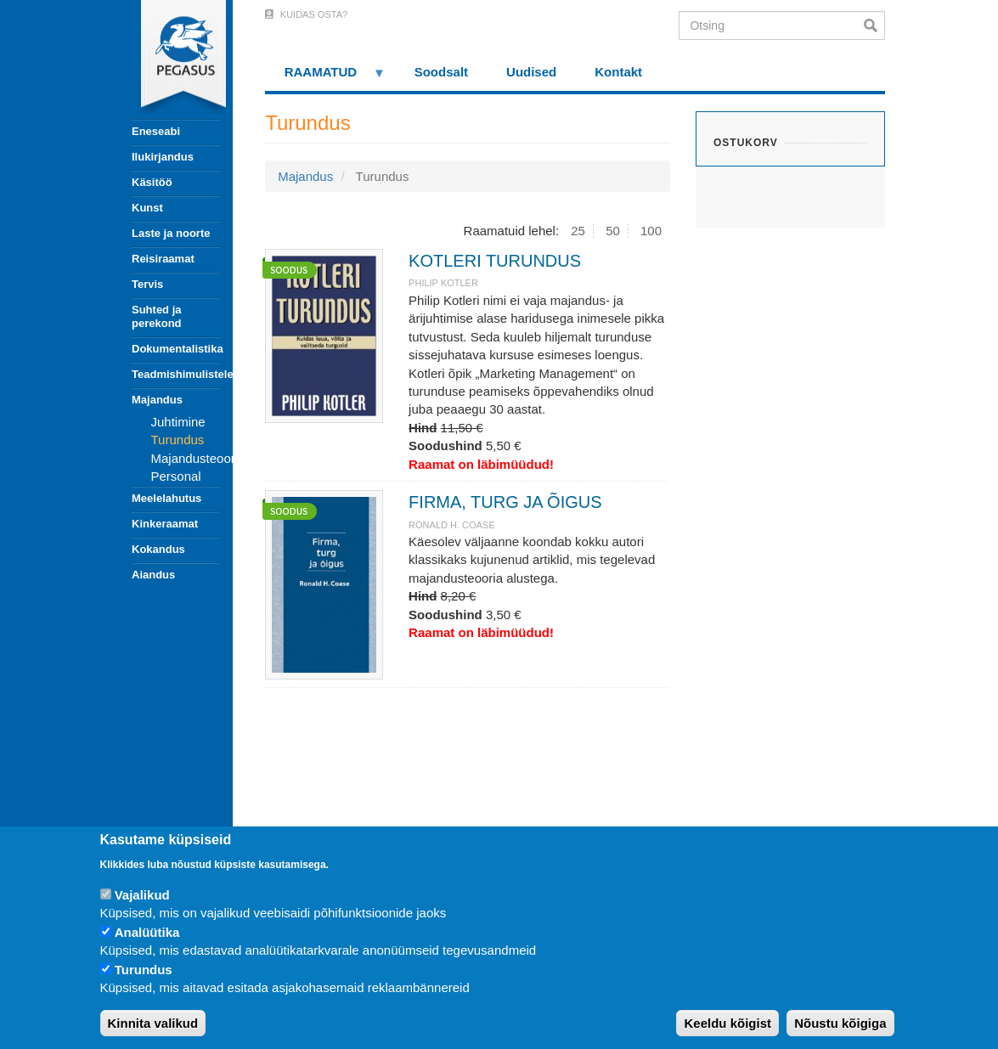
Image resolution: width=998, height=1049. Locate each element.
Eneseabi (156, 131)
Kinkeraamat (165, 523)
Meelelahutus (166, 498)
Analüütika (147, 932)
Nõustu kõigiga (840, 1023)
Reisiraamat (163, 258)
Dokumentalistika (176, 348)
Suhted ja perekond (157, 316)
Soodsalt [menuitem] (441, 72)
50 (613, 230)
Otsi (874, 25)
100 (651, 230)
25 (578, 230)
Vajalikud (142, 895)
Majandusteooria (198, 458)
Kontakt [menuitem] (618, 72)
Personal (176, 476)
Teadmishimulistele (176, 374)
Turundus (178, 439)
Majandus (157, 399)
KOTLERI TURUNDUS (495, 260)
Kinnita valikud (153, 1023)
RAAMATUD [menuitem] (325, 78)
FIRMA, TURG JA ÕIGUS (505, 502)
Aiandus (153, 574)
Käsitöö (152, 182)
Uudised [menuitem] (531, 72)
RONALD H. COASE (451, 525)
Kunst (147, 207)
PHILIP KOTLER (443, 283)
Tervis (147, 284)
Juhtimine (178, 422)
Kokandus (158, 549)
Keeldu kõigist (727, 1023)
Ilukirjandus (163, 156)
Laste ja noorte (171, 233)
